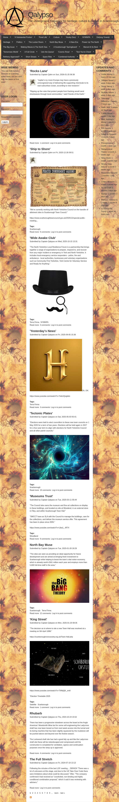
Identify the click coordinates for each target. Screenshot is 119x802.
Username (6, 101)
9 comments (45, 232)
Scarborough (35, 229)
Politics (19, 42)
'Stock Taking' (106, 86)
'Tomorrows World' (11, 52)
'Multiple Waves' (107, 92)
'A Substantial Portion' (23, 37)
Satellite (33, 705)
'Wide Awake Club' (43, 238)
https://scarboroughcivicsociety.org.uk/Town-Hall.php (51, 637)
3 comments (45, 325)
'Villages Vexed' (107, 80)
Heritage (7, 42)
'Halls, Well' (105, 107)
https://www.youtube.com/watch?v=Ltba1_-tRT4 (49, 528)
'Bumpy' (104, 194)
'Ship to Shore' (40, 149)
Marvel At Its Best (91, 47)
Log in (52, 143)
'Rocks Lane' (39, 71)
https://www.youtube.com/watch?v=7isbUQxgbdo (50, 396)
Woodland (34, 536)
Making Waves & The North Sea (34, 47)
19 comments (45, 490)
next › (56, 793)
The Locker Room (36, 42)
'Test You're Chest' (84, 52)
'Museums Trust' (41, 496)
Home (6, 37)
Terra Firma (34, 322)
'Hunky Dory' (71, 37)
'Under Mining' (107, 74)
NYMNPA (86, 37)
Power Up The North (91, 42)
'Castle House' (107, 113)
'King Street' (38, 619)
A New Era (73, 42)
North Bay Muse (57, 42)
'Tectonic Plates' (41, 413)
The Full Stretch (41, 759)
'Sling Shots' (106, 158)
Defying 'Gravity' (104, 37)
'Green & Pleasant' (108, 134)
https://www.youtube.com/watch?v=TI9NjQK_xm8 (50, 691)
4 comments (45, 753)
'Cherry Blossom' (108, 182)
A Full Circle (30, 52)
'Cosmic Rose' (64, 52)
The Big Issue (9, 47)
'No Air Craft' (106, 188)
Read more (34, 143)
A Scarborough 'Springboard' (65, 47)
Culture (56, 37)
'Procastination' (107, 143)
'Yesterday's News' (43, 331)
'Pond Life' (43, 37)
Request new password (10, 117)
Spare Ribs (48, 57)
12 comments (45, 613)
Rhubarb (36, 713)
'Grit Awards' (106, 128)
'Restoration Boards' (109, 173)
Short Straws (31, 57)
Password (6, 109)
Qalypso (40, 14)
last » (62, 793)
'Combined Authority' (67, 57)
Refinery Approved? (11, 57)
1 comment (44, 143)
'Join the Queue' (47, 52)
